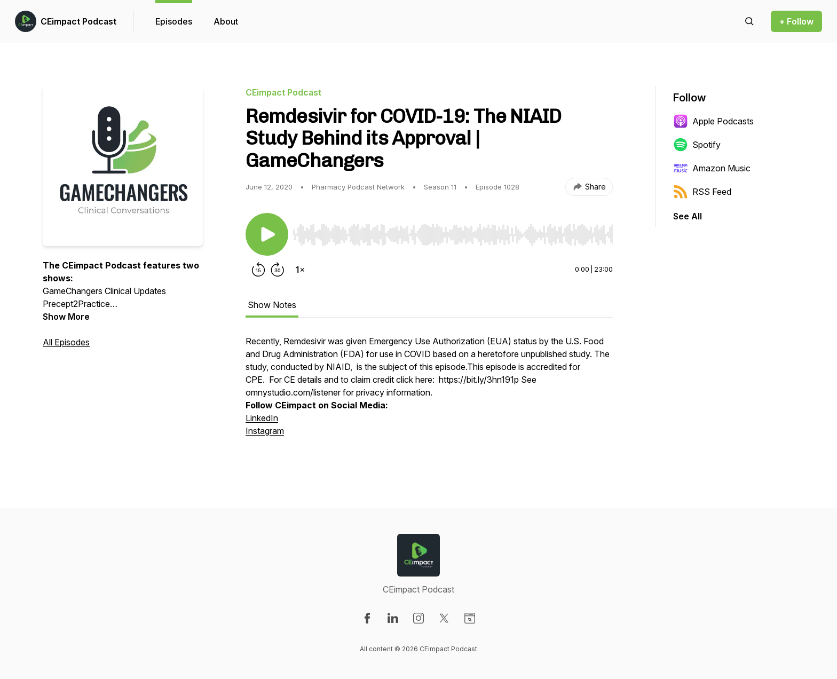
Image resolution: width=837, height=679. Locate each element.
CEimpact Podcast (78, 21)
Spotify (697, 144)
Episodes (173, 21)
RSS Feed (702, 191)
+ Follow (796, 21)
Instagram (265, 430)
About (226, 21)
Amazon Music (712, 168)
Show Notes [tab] (272, 304)
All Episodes (66, 342)
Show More (66, 316)
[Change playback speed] (300, 269)
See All (687, 216)
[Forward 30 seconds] (277, 269)
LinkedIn (262, 418)
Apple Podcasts (713, 121)
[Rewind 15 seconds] (258, 269)
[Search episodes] (749, 21)
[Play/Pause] (267, 234)
